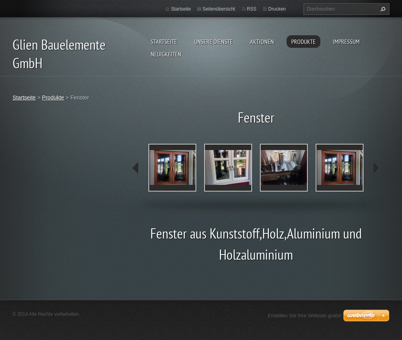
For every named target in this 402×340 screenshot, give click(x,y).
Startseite (164, 41)
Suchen (382, 9)
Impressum (346, 41)
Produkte (303, 41)
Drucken (277, 9)
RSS (252, 9)
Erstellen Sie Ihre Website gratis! (305, 315)
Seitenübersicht (219, 9)
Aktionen (262, 41)
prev (136, 168)
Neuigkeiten (166, 54)
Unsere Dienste (213, 41)
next (376, 168)
